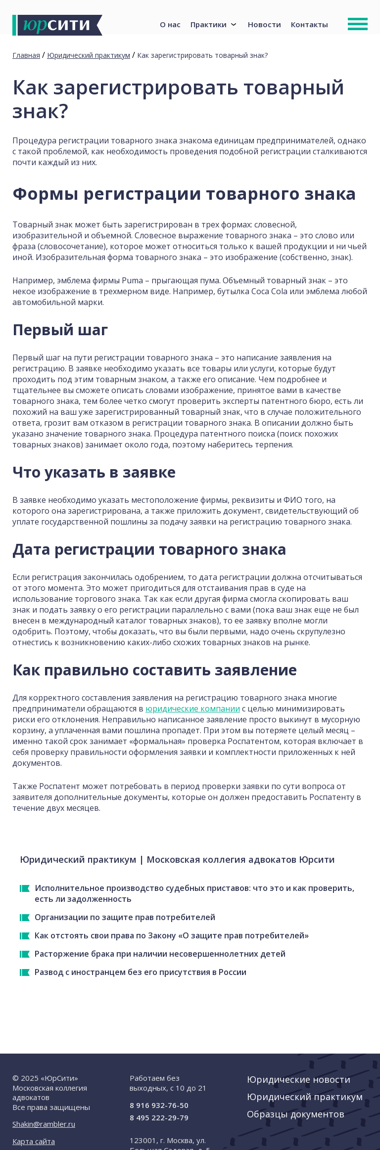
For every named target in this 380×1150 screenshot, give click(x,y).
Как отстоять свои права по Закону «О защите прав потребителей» (172, 935)
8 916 (159, 1105)
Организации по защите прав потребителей (125, 917)
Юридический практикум (88, 55)
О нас (170, 21)
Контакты (309, 21)
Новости (264, 21)
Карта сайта (33, 1141)
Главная (26, 55)
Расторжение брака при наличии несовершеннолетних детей (160, 953)
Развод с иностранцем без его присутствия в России (140, 972)
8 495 (159, 1117)
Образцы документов (295, 1114)
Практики (208, 21)
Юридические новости (298, 1079)
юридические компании (192, 708)
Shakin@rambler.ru (43, 1124)
